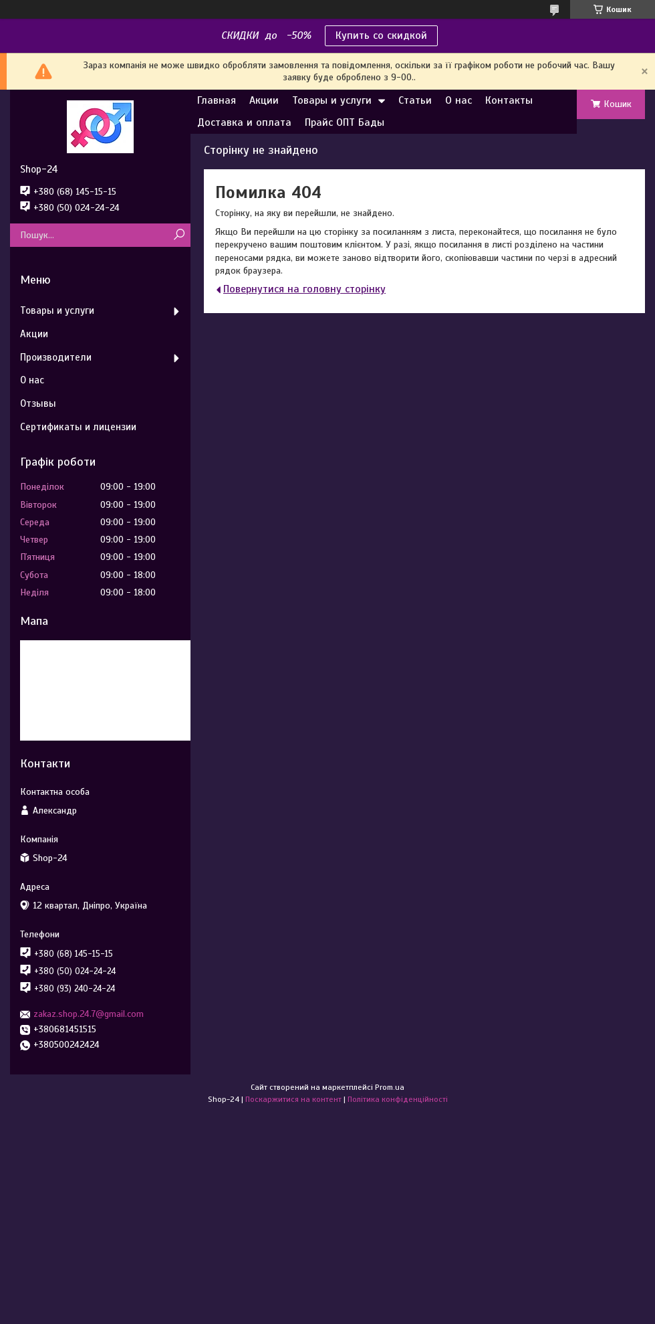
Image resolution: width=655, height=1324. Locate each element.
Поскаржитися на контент (293, 1099)
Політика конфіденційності (398, 1099)
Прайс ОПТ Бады (344, 122)
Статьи (415, 100)
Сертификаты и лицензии (78, 427)
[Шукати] (178, 235)
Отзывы (38, 403)
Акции (264, 100)
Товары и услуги (332, 100)
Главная (216, 100)
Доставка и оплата (244, 122)
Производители (56, 357)
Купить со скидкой (381, 35)
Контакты (509, 100)
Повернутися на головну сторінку (304, 289)
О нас (458, 100)
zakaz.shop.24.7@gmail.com (88, 1014)
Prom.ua (389, 1087)
